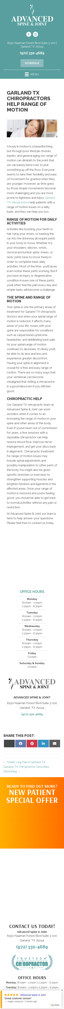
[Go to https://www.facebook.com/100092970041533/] (28, 35)
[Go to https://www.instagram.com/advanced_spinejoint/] (35, 35)
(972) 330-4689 (32, 53)
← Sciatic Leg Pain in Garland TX (24, 762)
